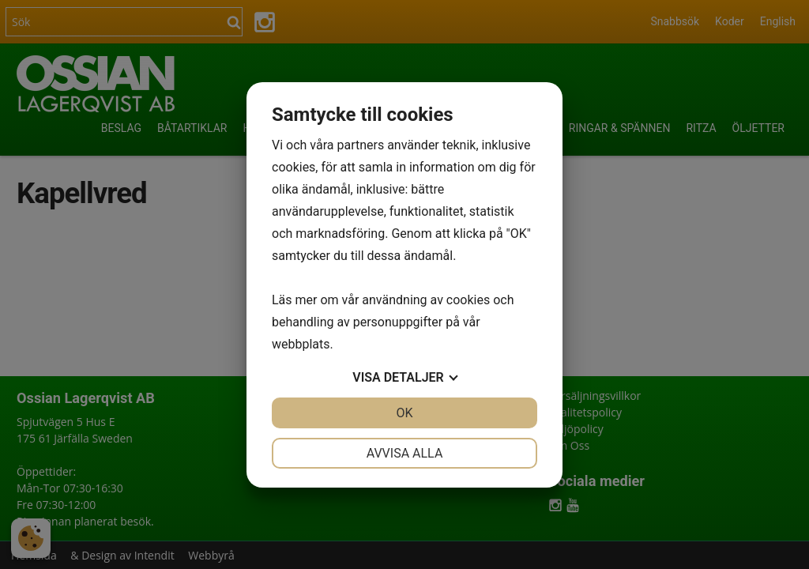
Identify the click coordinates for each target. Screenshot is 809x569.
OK (404, 412)
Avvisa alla (405, 453)
